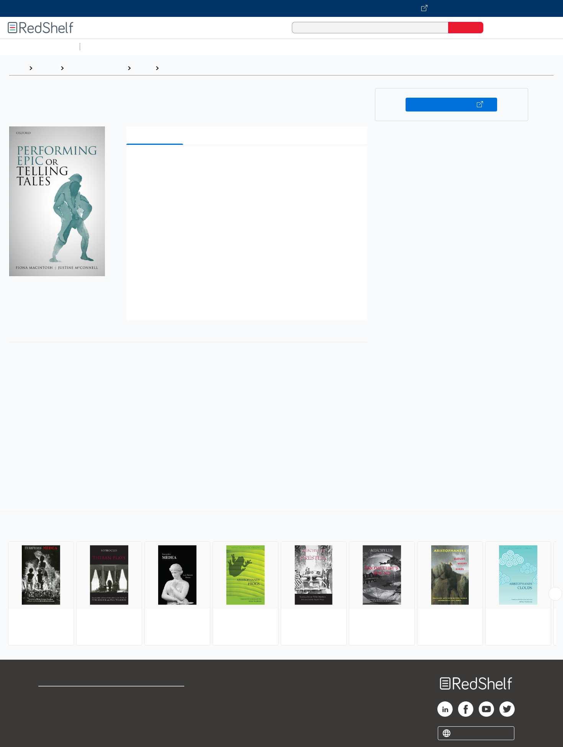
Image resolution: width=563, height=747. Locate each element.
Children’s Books (508, 46)
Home (17, 68)
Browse (46, 68)
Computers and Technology (218, 46)
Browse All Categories (39, 46)
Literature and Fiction (95, 68)
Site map (51, 732)
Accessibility (154, 720)
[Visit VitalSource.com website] (281, 8)
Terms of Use (156, 695)
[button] (248, 162)
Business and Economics (297, 46)
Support (49, 707)
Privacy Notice (59, 720)
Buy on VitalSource (451, 104)
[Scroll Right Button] (555, 594)
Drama (143, 68)
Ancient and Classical (193, 68)
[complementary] (281, 579)
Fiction (433, 46)
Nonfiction (464, 46)
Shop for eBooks (62, 695)
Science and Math (150, 46)
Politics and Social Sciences (377, 46)
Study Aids (103, 46)
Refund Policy (155, 707)
